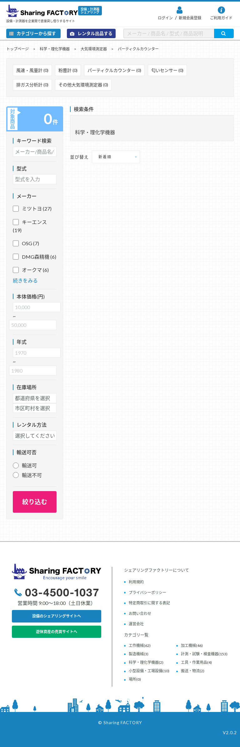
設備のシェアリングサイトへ (56, 616)
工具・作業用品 (194, 662)
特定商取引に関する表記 (149, 603)
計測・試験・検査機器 (199, 654)
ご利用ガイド (221, 18)
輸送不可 (32, 475)
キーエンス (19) (30, 225)
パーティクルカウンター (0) (114, 70)
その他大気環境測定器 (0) (83, 84)
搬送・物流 (190, 670)
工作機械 (136, 645)
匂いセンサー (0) (167, 70)
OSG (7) (26, 243)
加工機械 (188, 645)
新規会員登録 (189, 18)
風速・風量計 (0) (32, 70)
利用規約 (136, 582)
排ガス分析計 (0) (32, 84)
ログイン (165, 18)
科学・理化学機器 (55, 49)
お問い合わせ (140, 613)
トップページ (17, 49)
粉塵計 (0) (68, 70)
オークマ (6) (31, 270)
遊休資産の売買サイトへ (56, 631)
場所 (132, 679)
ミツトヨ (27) (32, 209)
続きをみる (25, 280)
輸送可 (29, 465)
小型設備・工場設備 (145, 670)
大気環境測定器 (94, 49)
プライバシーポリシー (147, 592)
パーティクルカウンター (138, 49)
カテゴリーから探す (32, 33)
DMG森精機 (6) (34, 257)
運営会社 (136, 624)
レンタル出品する (91, 33)
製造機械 (136, 654)
